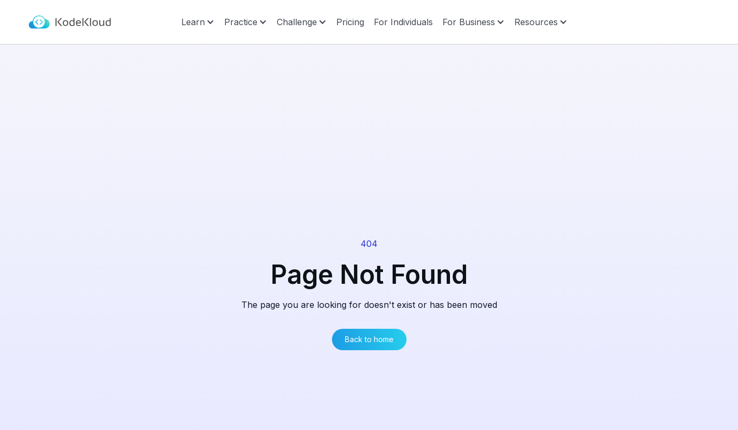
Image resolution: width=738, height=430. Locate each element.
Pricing (350, 22)
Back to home (369, 339)
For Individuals (403, 22)
